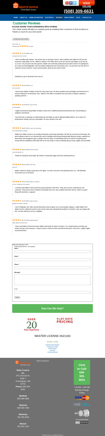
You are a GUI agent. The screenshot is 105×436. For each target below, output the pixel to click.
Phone (16, 264)
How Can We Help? (52, 308)
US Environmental (52, 352)
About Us (23, 17)
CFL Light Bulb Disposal (82, 419)
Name (16, 248)
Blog (78, 17)
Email (16, 256)
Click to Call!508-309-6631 (82, 372)
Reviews (59, 17)
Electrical (49, 17)
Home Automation (36, 17)
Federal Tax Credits (52, 346)
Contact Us (86, 17)
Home (16, 17)
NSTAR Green (52, 348)
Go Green (52, 350)
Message (17, 272)
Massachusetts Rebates (52, 344)
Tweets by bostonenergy (42, 360)
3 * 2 (16, 289)
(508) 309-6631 (79, 11)
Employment (69, 17)
